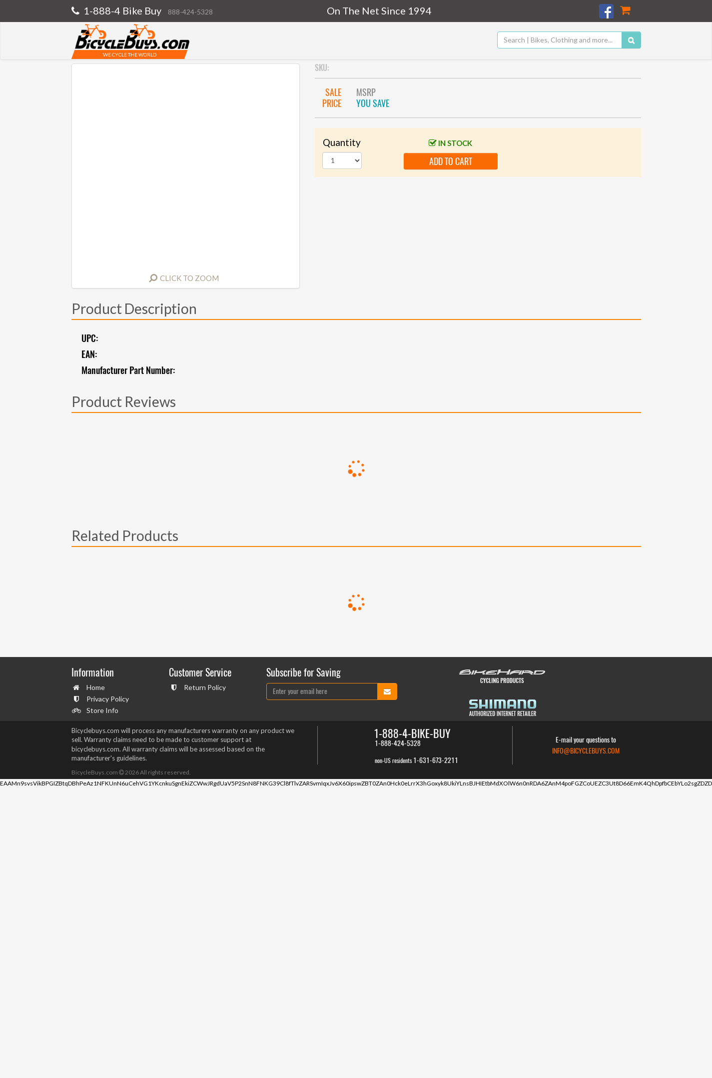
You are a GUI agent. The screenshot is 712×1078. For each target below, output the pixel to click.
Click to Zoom (189, 278)
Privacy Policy (106, 698)
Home (94, 687)
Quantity (342, 142)
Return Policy (203, 687)
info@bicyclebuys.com (586, 751)
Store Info (101, 710)
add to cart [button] (450, 161)
